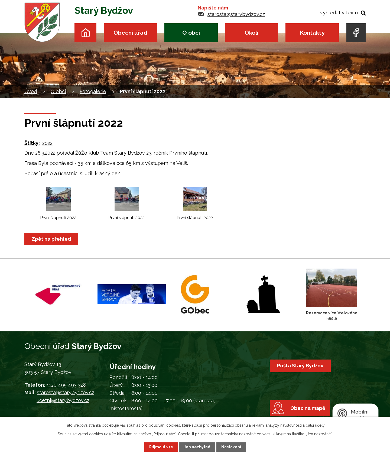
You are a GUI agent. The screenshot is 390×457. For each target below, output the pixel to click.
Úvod (85, 32)
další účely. (315, 425)
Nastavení (231, 447)
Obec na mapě (307, 408)
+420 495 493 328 (66, 385)
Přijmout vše (161, 447)
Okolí (251, 32)
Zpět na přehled (51, 239)
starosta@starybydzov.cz (236, 14)
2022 (47, 143)
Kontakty (312, 32)
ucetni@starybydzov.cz (63, 400)
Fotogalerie (93, 91)
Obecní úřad (130, 32)
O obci (191, 32)
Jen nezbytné (197, 447)
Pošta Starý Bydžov (300, 365)
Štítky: (32, 143)
